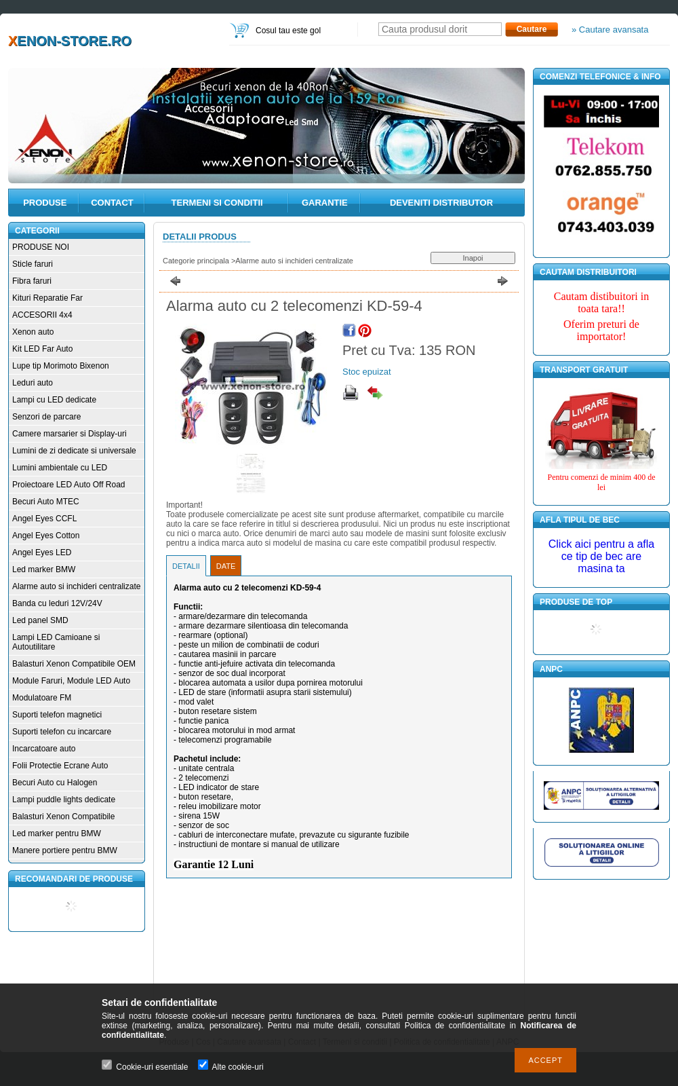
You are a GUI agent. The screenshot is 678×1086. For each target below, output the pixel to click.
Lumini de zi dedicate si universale (74, 450)
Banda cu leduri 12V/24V (57, 603)
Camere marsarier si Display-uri (69, 433)
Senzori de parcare (46, 417)
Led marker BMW (43, 569)
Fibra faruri (32, 281)
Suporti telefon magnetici (57, 714)
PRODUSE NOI (40, 247)
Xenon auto (33, 332)
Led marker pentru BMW (56, 833)
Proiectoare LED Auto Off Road (68, 484)
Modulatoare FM (41, 698)
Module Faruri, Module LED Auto (71, 681)
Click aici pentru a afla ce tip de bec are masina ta (602, 556)
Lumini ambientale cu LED (59, 467)
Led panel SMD (40, 620)
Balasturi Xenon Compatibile (63, 816)
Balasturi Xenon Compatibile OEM (74, 664)
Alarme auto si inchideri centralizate (76, 586)
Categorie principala (196, 261)
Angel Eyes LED (41, 552)
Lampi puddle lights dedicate (63, 799)
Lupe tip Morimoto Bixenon (60, 366)
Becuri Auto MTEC (45, 501)
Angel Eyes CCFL (44, 518)
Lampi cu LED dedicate (54, 400)
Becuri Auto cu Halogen (54, 782)
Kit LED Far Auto (42, 349)
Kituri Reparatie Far (47, 298)
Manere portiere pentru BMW (64, 850)
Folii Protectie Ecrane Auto (60, 765)
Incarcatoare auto (43, 748)
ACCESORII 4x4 (42, 315)
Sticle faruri (32, 264)
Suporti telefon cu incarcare (61, 731)
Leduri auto (32, 383)
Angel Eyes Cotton (45, 535)
